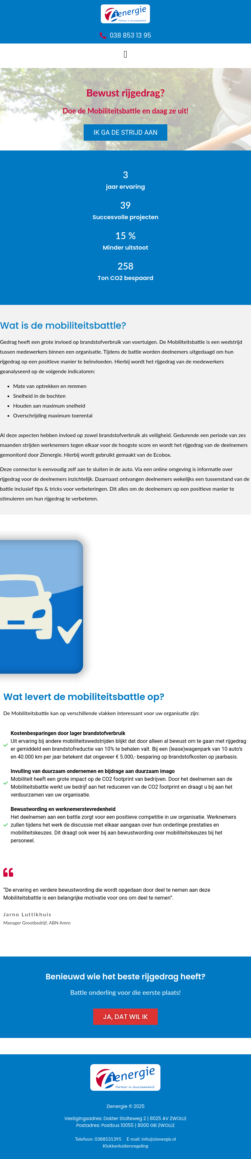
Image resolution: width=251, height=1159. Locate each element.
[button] (125, 54)
